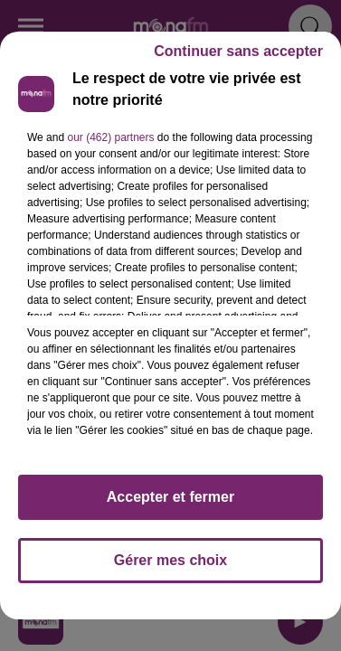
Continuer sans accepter (238, 51)
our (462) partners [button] (110, 137)
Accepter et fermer (170, 497)
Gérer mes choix (170, 560)
